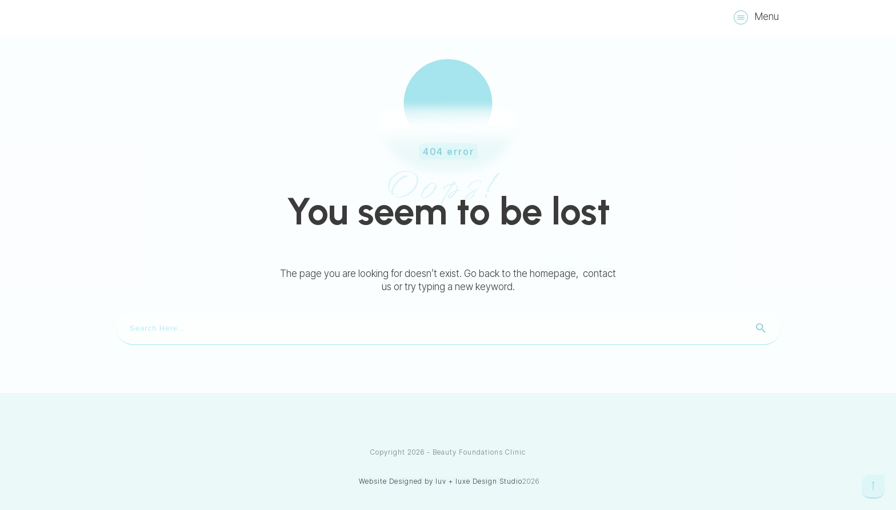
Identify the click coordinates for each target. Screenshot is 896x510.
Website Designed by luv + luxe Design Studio (440, 481)
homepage (553, 273)
